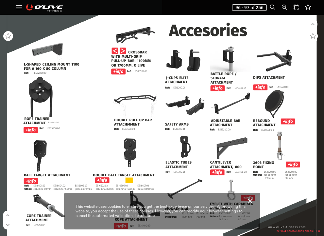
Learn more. (145, 215)
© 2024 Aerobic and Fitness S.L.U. (299, 231)
